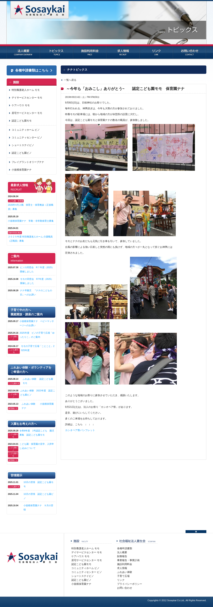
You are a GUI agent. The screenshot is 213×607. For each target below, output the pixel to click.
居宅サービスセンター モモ (27, 113)
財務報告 (122, 556)
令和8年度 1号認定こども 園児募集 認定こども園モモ (37, 432)
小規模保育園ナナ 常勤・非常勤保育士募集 (31, 221)
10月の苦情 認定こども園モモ (38, 484)
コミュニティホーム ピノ (26, 129)
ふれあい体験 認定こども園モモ (38, 381)
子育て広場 (123, 576)
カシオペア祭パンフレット (80, 430)
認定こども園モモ (22, 120)
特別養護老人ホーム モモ (26, 89)
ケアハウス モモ (21, 105)
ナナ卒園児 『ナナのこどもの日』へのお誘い (36, 292)
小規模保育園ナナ (22, 169)
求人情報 (123, 51)
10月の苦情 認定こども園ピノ (38, 496)
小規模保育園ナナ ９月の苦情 (38, 507)
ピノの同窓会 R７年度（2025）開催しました (37, 269)
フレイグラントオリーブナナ (28, 162)
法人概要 (23, 51)
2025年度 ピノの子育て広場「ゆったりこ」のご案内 (37, 335)
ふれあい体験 (124, 572)
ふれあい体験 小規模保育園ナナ (38, 406)
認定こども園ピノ (22, 152)
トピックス (56, 51)
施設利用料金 (89, 51)
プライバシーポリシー (129, 583)
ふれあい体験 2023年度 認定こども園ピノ (37, 392)
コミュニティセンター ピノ (27, 137)
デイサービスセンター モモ (27, 97)
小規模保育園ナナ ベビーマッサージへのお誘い (37, 323)
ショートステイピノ (23, 145)
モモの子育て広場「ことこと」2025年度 (37, 348)
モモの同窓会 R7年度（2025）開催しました (36, 281)
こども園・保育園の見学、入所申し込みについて (37, 446)
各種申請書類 (124, 548)
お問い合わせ (189, 51)
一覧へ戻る (70, 80)
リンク (156, 51)
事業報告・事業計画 (128, 560)
